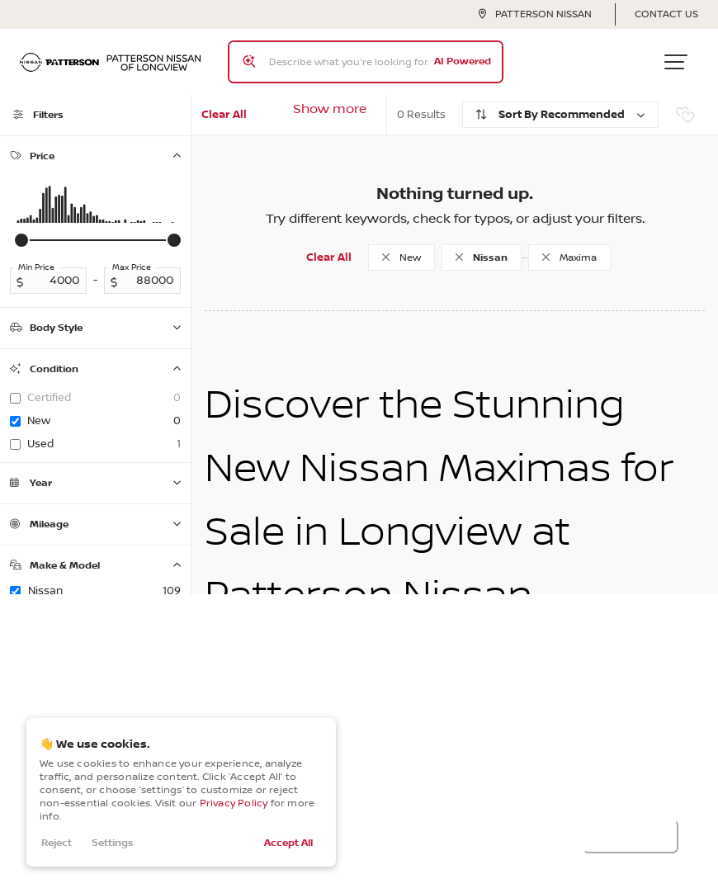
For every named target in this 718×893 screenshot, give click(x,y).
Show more (329, 109)
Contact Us (666, 14)
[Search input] (365, 62)
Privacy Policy (234, 803)
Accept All (288, 843)
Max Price (131, 267)
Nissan (104, 590)
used (104, 444)
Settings (113, 843)
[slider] (21, 240)
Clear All (224, 114)
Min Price (36, 267)
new (104, 421)
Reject (56, 843)
